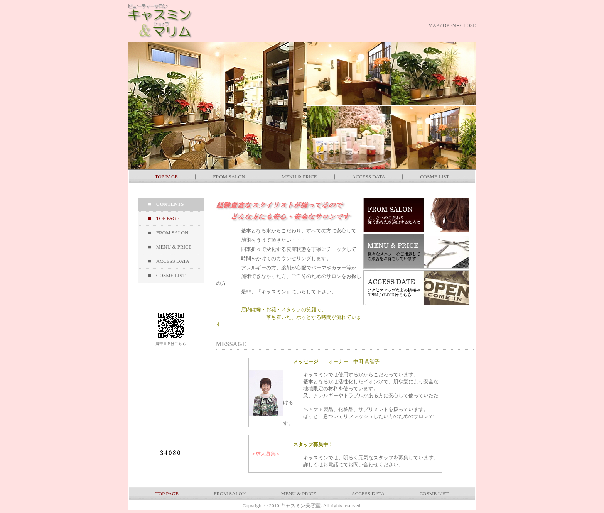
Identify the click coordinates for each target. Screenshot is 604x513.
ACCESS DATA (368, 176)
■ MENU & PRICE (170, 247)
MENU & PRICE (299, 176)
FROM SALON (229, 176)
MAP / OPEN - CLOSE (452, 25)
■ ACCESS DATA (168, 261)
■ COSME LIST (166, 275)
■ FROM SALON (168, 232)
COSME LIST (434, 176)
